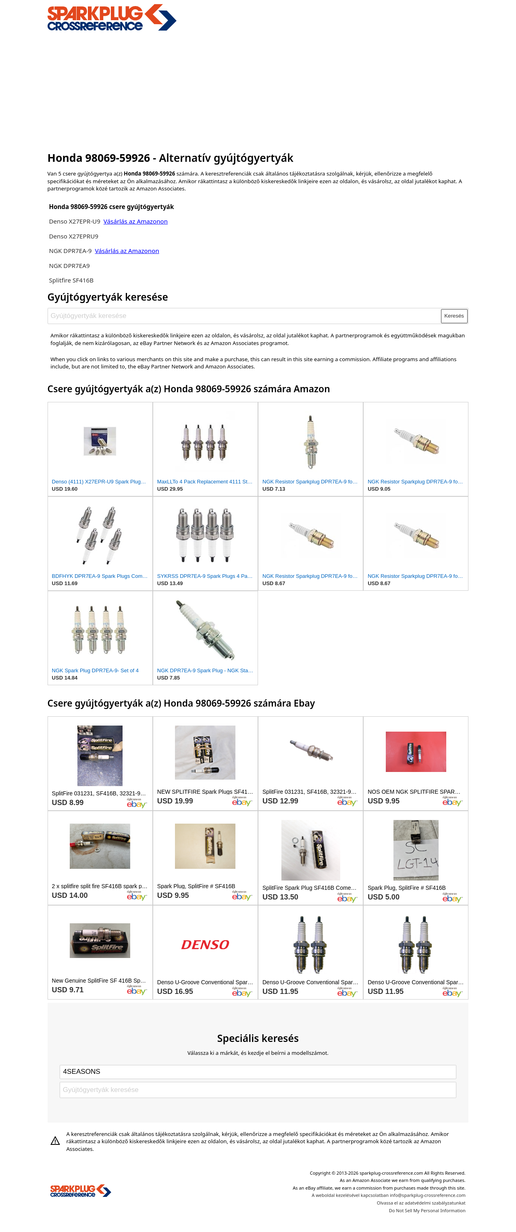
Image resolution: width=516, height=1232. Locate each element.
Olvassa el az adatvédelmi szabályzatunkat (421, 1203)
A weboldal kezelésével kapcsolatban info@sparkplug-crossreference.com (389, 1195)
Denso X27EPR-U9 (74, 221)
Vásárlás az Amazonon (136, 221)
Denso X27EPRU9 (73, 236)
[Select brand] (258, 1072)
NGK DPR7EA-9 (70, 251)
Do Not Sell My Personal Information (427, 1210)
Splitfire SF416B (71, 280)
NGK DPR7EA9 (69, 265)
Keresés (454, 316)
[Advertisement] (258, 89)
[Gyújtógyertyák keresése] (244, 316)
